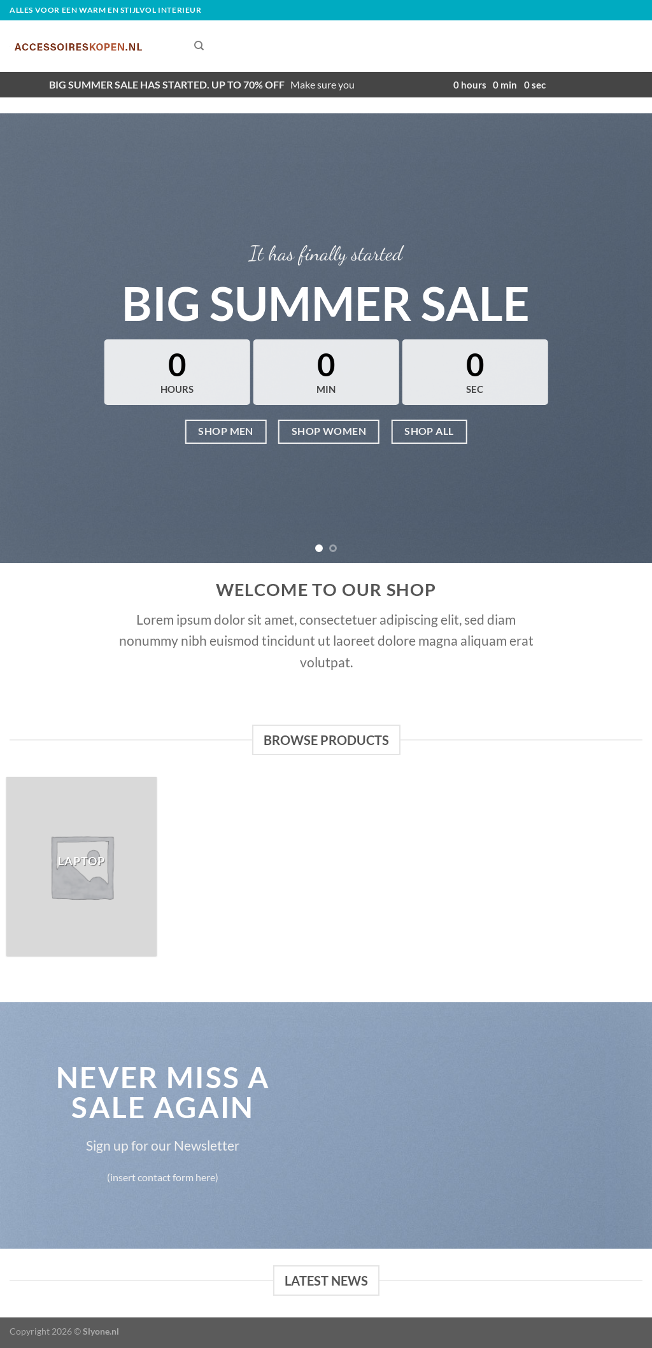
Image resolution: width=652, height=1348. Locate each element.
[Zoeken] (199, 46)
